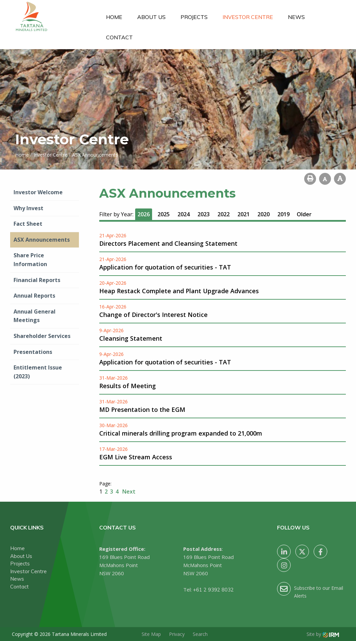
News (296, 17)
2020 (263, 214)
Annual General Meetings (35, 316)
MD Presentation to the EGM (142, 409)
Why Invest (28, 208)
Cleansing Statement (130, 338)
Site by (323, 634)
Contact (119, 37)
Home (114, 17)
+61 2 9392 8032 (213, 589)
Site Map (151, 634)
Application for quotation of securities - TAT (165, 267)
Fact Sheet (28, 223)
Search (200, 634)
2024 (183, 214)
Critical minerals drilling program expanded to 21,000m (180, 433)
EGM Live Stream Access (135, 457)
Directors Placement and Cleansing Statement (168, 243)
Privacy (177, 634)
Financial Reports (37, 280)
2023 (203, 214)
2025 (164, 214)
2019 (283, 214)
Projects (194, 17)
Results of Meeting (127, 386)
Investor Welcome (38, 192)
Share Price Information (30, 260)
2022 (223, 214)
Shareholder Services (42, 336)
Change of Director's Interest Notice (153, 315)
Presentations (33, 352)
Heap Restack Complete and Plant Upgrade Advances (179, 291)
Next (128, 491)
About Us (151, 17)
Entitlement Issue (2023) (38, 372)
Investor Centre (248, 17)
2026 (144, 214)
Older (304, 214)
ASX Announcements (42, 239)
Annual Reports (34, 295)
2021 (243, 214)
